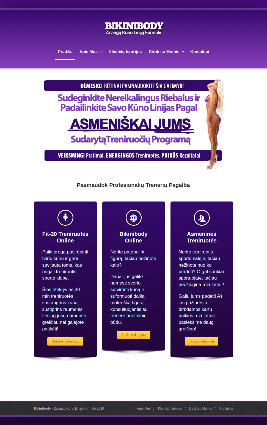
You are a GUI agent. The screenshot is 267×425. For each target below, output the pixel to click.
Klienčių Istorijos (125, 51)
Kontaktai (199, 51)
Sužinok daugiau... (65, 341)
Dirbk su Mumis (167, 51)
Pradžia (65, 51)
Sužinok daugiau (133, 335)
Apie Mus (91, 51)
